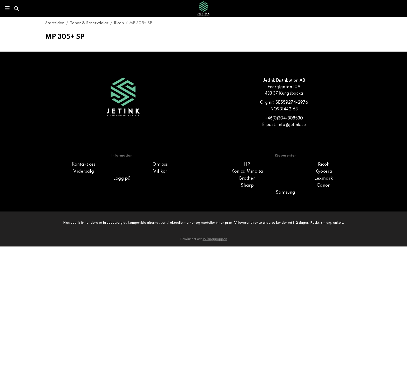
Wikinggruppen (215, 239)
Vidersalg (83, 171)
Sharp (247, 185)
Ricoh (323, 164)
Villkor (160, 171)
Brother (247, 178)
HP (247, 164)
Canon (323, 185)
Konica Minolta (247, 171)
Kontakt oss (83, 164)
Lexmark (323, 178)
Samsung (285, 192)
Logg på (122, 178)
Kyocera (323, 171)
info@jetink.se (291, 125)
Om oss (160, 164)
